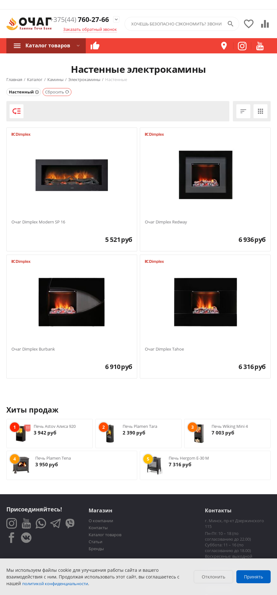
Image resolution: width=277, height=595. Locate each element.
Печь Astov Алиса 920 (55, 426)
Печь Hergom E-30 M (189, 458)
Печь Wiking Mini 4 (230, 426)
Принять (253, 577)
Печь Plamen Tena (53, 458)
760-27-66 (79, 20)
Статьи (95, 541)
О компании (101, 520)
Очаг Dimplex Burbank (33, 349)
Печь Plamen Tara (140, 426)
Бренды (96, 548)
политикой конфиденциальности (55, 583)
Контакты (98, 527)
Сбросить (57, 92)
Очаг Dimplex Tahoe (164, 349)
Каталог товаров (47, 45)
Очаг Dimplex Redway (166, 222)
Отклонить (213, 577)
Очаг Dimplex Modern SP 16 (38, 222)
